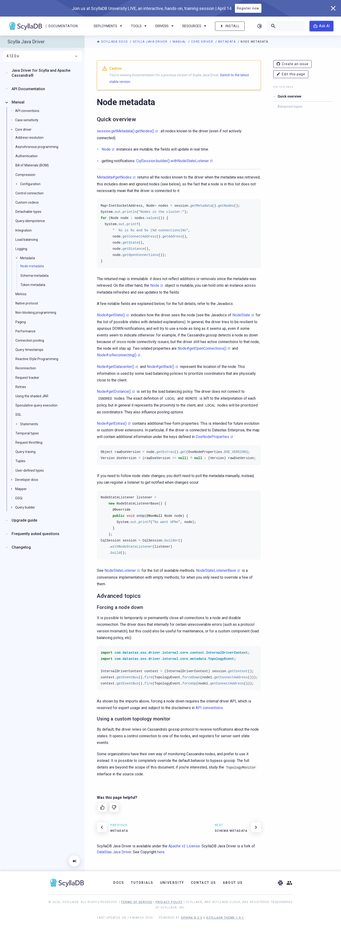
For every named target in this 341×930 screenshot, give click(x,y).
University (172, 883)
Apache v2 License (184, 846)
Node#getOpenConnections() (202, 348)
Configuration (30, 184)
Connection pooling (29, 340)
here (161, 852)
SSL (18, 414)
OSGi (18, 498)
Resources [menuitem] (195, 26)
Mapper (21, 489)
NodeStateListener (120, 570)
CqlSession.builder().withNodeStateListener (172, 161)
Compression (25, 175)
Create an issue (292, 64)
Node (106, 149)
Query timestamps (29, 350)
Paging (20, 322)
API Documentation (28, 89)
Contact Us (203, 883)
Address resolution (29, 137)
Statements (29, 424)
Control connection (29, 193)
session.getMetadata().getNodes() (125, 131)
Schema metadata (34, 275)
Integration (23, 230)
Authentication (26, 156)
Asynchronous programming (36, 147)
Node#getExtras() (112, 423)
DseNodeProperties (212, 436)
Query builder (25, 507)
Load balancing (26, 239)
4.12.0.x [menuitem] (42, 56)
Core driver (202, 41)
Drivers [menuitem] (165, 26)
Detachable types (28, 212)
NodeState (241, 315)
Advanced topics (290, 106)
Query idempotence (30, 221)
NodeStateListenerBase (216, 570)
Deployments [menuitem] (109, 26)
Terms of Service (136, 902)
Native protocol (26, 303)
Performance (25, 331)
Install (230, 26)
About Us (233, 883)
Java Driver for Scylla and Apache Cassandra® (41, 73)
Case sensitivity (26, 120)
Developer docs (26, 480)
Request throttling (28, 442)
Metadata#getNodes (114, 177)
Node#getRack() (160, 366)
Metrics (21, 294)
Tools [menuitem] (139, 26)
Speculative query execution (36, 405)
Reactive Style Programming (36, 359)
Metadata (227, 41)
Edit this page (290, 74)
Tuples (20, 461)
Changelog (21, 547)
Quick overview (289, 96)
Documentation (63, 26)
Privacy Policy (169, 902)
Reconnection (25, 368)
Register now (248, 8)
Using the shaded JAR (31, 396)
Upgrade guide (24, 520)
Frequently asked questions (35, 534)
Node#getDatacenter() (115, 366)
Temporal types (27, 433)
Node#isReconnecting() (116, 355)
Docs (118, 883)
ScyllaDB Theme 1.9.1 (225, 917)
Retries (20, 387)
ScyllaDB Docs (113, 41)
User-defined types (29, 470)
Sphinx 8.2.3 (191, 917)
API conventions (209, 708)
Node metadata (32, 266)
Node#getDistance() (114, 391)
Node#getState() (111, 315)
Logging (21, 249)
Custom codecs (27, 202)
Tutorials (142, 883)
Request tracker (27, 378)
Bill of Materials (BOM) (32, 165)
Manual (180, 41)
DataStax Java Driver (114, 852)
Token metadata (32, 285)
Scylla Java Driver (151, 41)
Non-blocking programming (35, 312)
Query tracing (25, 452)
